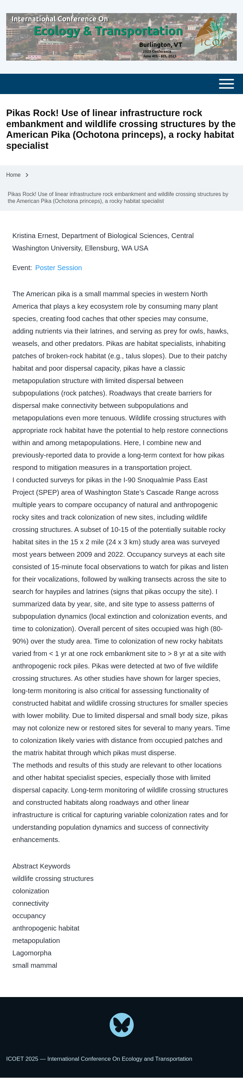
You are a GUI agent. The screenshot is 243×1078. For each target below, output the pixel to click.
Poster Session (58, 267)
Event (21, 267)
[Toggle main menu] (121, 84)
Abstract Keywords (41, 866)
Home (13, 175)
